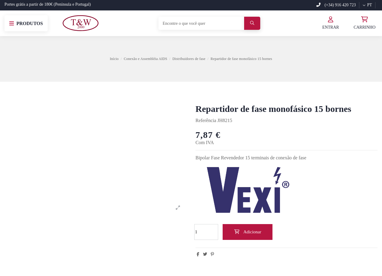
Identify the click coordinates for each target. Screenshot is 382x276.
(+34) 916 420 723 (336, 5)
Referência (205, 120)
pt (367, 5)
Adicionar (247, 231)
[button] (26, 23)
